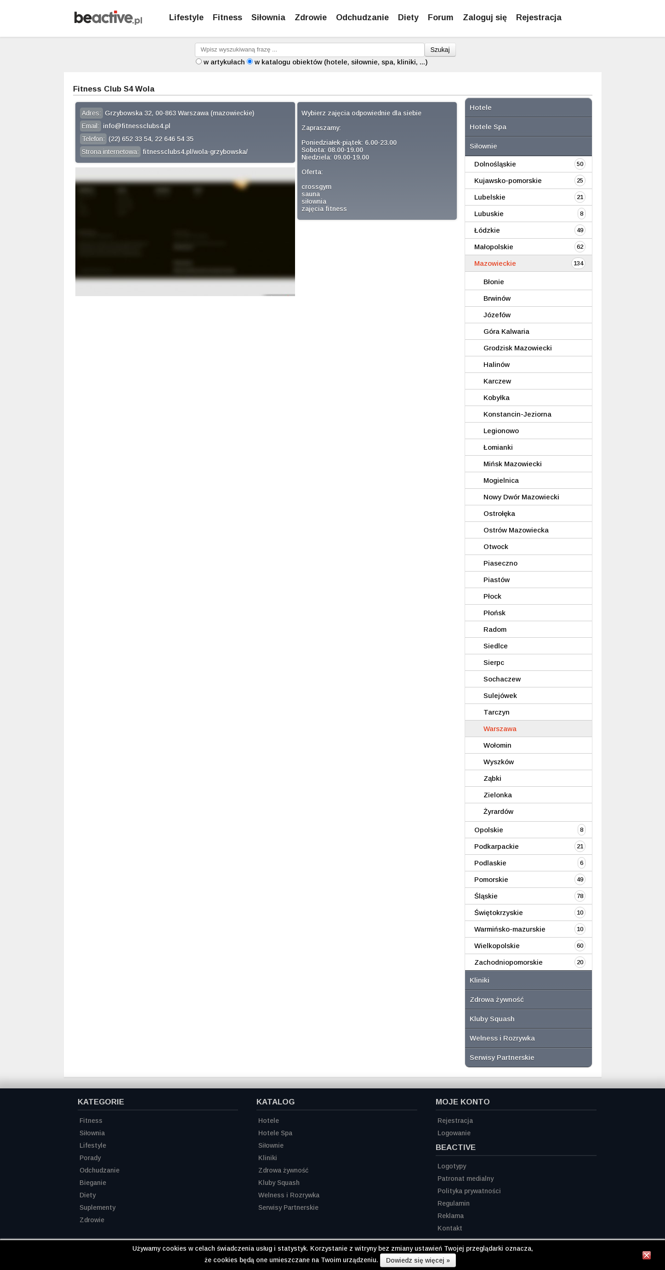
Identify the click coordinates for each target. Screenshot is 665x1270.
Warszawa (500, 728)
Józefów (497, 315)
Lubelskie (490, 197)
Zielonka (497, 795)
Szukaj (440, 49)
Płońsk (494, 613)
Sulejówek (500, 695)
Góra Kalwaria (506, 331)
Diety (408, 17)
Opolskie (488, 830)
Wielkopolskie (497, 946)
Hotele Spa (488, 127)
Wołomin (497, 745)
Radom (494, 629)
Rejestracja (455, 1120)
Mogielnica (501, 480)
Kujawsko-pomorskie (508, 180)
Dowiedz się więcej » (418, 1260)
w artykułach (224, 62)
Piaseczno (500, 563)
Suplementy (97, 1207)
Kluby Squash (492, 1019)
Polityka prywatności (469, 1191)
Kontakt (450, 1228)
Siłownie (483, 146)
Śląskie (486, 896)
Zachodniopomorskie (508, 962)
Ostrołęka (499, 513)
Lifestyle (186, 17)
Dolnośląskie (495, 164)
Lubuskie (489, 213)
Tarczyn (496, 712)
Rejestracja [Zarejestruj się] (539, 17)
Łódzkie (487, 230)
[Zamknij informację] (646, 1257)
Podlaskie (490, 863)
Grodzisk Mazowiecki (517, 348)
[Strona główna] (108, 22)
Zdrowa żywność (497, 999)
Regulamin (454, 1203)
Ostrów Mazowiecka (516, 530)
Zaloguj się (485, 17)
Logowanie (454, 1133)
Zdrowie (311, 17)
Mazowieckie (495, 263)
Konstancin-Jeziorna (517, 414)
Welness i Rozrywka (502, 1038)
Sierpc (493, 662)
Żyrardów (498, 811)
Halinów (496, 364)
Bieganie (93, 1182)
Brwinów (497, 298)
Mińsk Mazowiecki (512, 464)
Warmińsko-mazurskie (510, 929)
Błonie (493, 282)
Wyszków (498, 762)
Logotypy (452, 1166)
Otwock (495, 546)
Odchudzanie (362, 17)
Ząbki (492, 778)
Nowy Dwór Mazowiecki (521, 497)
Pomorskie (491, 879)
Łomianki (498, 447)
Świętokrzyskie (498, 912)
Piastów (496, 580)
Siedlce (495, 646)
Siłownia (268, 17)
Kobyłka (496, 397)
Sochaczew (502, 679)
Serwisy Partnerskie (502, 1057)
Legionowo (501, 431)
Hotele (481, 107)
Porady (90, 1157)
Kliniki (479, 980)
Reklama (451, 1215)
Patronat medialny (466, 1178)
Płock (492, 596)
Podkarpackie (496, 846)
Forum (441, 17)
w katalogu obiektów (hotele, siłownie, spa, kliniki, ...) (341, 62)
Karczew (497, 381)
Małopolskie (493, 247)
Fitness (227, 17)
